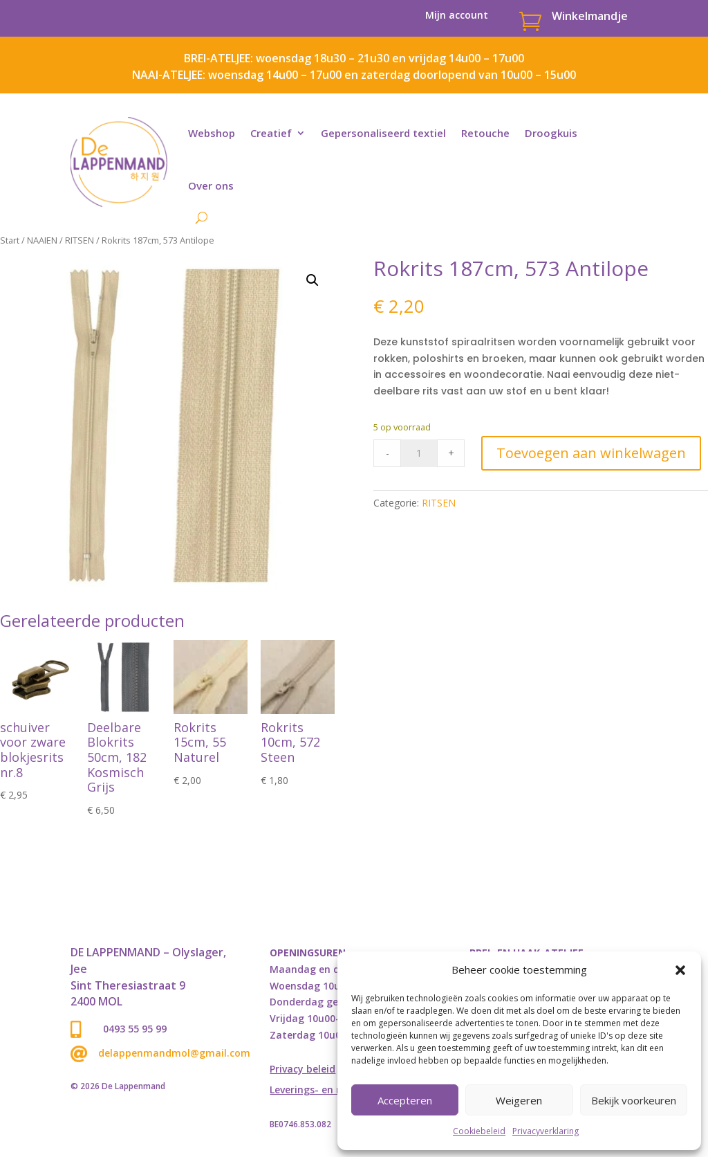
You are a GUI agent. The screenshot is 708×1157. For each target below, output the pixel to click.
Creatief (271, 133)
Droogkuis (551, 133)
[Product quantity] (419, 453)
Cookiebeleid (479, 1131)
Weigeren (519, 1100)
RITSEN (79, 240)
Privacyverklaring (545, 1131)
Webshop (211, 133)
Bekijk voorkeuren (633, 1100)
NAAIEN (42, 240)
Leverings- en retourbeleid (333, 1090)
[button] (680, 970)
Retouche (485, 133)
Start (9, 240)
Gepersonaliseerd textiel (383, 133)
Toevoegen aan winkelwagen (591, 453)
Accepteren (405, 1100)
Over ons (211, 185)
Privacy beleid (302, 1069)
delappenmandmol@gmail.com (174, 1052)
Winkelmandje (590, 16)
